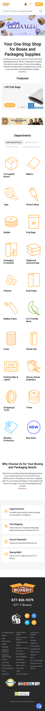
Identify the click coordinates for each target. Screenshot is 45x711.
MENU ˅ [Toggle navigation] (39, 4)
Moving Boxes (20, 654)
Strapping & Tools (21, 642)
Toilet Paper (20, 668)
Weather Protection (22, 648)
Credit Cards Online (10, 688)
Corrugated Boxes (8, 632)
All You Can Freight (36, 660)
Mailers (4, 635)
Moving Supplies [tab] (32, 142)
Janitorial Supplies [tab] (31, 147)
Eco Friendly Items (8, 668)
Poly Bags (5, 647)
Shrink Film (5, 674)
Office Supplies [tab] (12, 147)
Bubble (4, 644)
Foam (4, 671)
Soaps (18, 671)
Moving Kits (20, 659)
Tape (3, 638)
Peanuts (4, 659)
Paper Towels (20, 665)
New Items (19, 651)
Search (40, 11)
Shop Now (10, 105)
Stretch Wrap (6, 641)
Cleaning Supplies (22, 674)
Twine (18, 645)
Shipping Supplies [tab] (13, 142)
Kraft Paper (5, 662)
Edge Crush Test (35, 663)
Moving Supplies (21, 657)
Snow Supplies (21, 662)
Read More (22, 72)
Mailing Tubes (6, 665)
